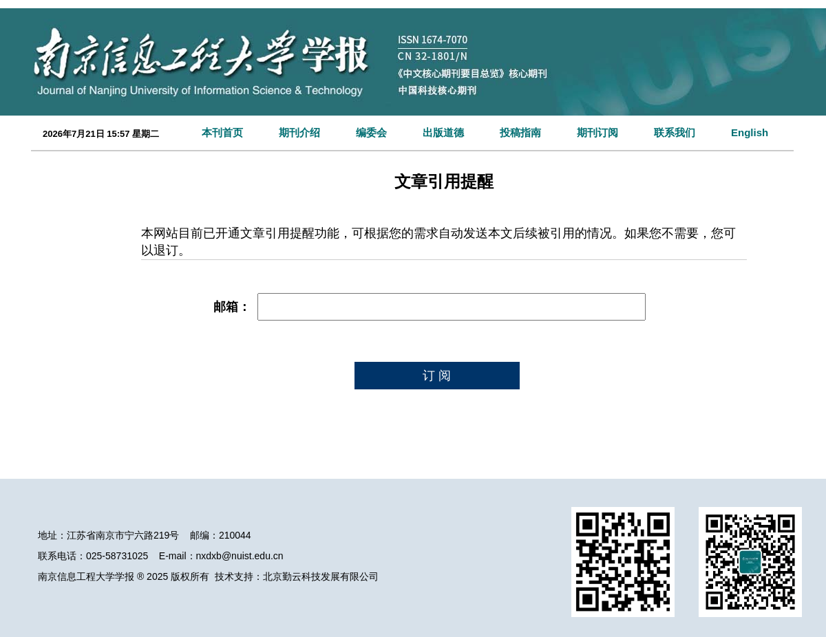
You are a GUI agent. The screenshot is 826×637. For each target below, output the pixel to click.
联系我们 (674, 132)
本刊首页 (222, 132)
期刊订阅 (597, 132)
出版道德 (443, 132)
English (749, 132)
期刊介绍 (299, 132)
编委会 (371, 132)
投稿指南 (520, 132)
